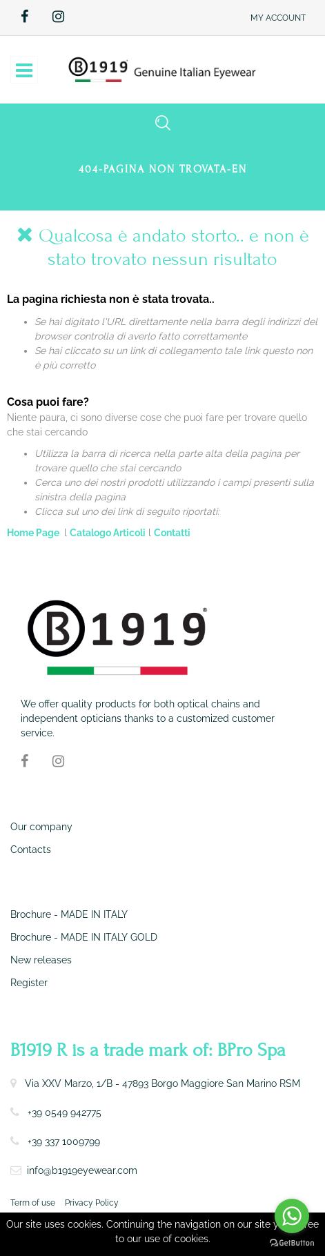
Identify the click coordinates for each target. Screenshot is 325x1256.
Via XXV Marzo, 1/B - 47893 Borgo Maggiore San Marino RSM (162, 1083)
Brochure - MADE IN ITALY (69, 914)
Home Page (34, 532)
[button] (278, 17)
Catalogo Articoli (108, 532)
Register (29, 982)
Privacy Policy (92, 1203)
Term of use (32, 1203)
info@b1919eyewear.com (82, 1170)
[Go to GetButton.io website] (292, 1242)
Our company (41, 826)
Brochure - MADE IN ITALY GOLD (83, 937)
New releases (41, 959)
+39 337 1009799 (64, 1141)
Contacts (30, 849)
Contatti (172, 532)
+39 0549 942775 (64, 1112)
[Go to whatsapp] (292, 1216)
